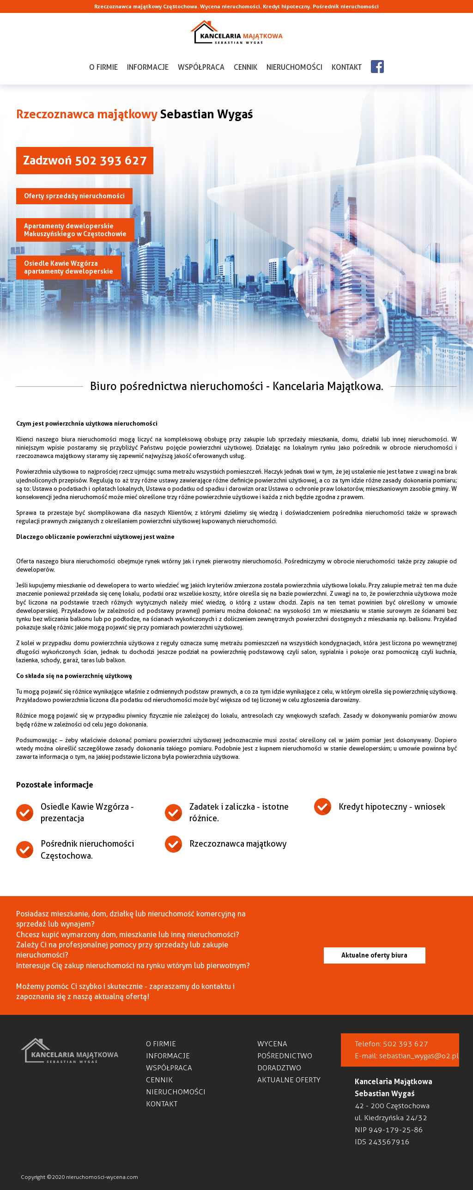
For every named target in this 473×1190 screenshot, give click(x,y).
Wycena (272, 1043)
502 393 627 (405, 1043)
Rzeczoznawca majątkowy (238, 843)
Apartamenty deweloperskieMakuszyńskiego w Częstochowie (75, 230)
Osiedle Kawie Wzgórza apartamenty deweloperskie (68, 267)
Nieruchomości (294, 67)
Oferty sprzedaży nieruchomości (74, 196)
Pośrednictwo (284, 1055)
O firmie (103, 67)
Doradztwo (279, 1067)
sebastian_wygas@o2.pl (419, 1055)
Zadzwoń (85, 160)
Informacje (148, 67)
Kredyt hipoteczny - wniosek (392, 807)
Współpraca (201, 67)
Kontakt (347, 67)
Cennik (245, 67)
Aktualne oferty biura (374, 955)
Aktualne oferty (289, 1079)
